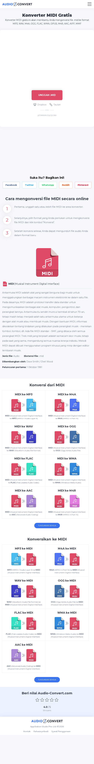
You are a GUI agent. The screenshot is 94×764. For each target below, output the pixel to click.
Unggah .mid (47, 95)
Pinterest (83, 185)
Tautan (55, 104)
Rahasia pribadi (41, 760)
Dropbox (39, 104)
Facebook (11, 185)
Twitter (29, 185)
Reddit (66, 185)
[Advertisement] (47, 58)
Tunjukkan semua (47, 540)
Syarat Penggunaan (60, 760)
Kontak (27, 760)
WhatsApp (48, 185)
